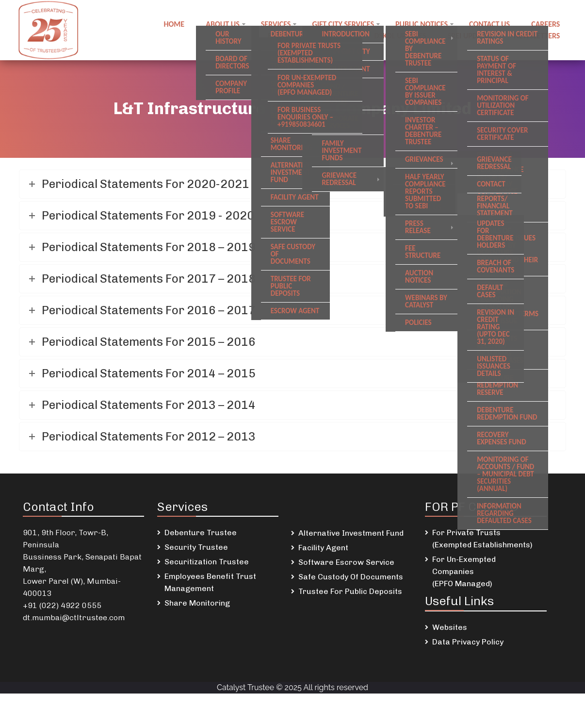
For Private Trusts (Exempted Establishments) (482, 538)
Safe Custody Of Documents (350, 576)
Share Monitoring (197, 603)
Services (276, 24)
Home (174, 24)
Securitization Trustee (206, 561)
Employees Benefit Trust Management (210, 582)
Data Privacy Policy (468, 641)
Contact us (489, 24)
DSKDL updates (400, 35)
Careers (545, 24)
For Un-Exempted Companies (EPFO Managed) (464, 571)
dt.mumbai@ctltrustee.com (74, 617)
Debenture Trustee (200, 532)
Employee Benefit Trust (310, 35)
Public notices (421, 24)
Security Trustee (196, 547)
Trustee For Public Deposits (350, 591)
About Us (223, 24)
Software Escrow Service (346, 562)
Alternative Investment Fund (351, 533)
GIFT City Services (343, 24)
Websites (449, 627)
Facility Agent (323, 547)
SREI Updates (470, 35)
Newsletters (537, 35)
